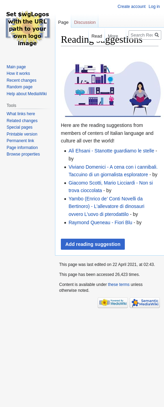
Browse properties (23, 154)
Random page (19, 87)
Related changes (22, 120)
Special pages (19, 127)
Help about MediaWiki (27, 93)
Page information (22, 147)
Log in (154, 6)
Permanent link (20, 140)
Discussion (85, 22)
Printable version (22, 134)
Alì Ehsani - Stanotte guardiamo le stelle (111, 150)
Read (93, 36)
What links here (21, 113)
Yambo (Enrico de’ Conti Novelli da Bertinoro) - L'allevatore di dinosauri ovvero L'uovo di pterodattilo (106, 206)
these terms (119, 284)
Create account (131, 6)
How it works (18, 73)
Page (63, 22)
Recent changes (21, 80)
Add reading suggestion (92, 244)
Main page (16, 66)
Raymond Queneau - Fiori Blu (100, 222)
